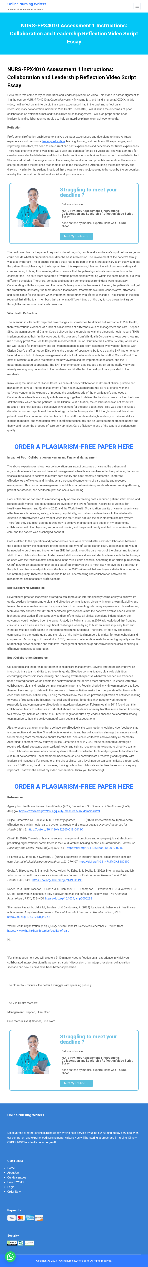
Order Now (14, 1191)
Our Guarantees (16, 1177)
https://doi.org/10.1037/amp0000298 (68, 898)
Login (10, 1187)
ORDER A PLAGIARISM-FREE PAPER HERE (74, 446)
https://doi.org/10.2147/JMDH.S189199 (104, 861)
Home (11, 1168)
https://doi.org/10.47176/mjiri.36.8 (28, 917)
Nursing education (53, 141)
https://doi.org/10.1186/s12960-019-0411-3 (56, 829)
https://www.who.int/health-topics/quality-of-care (38, 930)
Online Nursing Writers (26, 4)
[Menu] (137, 6)
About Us (13, 1172)
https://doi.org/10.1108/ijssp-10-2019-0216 (95, 848)
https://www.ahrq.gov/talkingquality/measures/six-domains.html (59, 811)
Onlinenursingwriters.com (74, 1260)
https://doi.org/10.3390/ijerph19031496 (57, 880)
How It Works (15, 1182)
